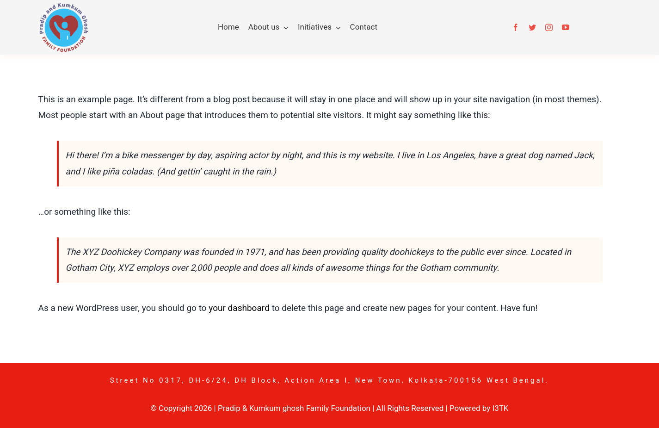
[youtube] (565, 27)
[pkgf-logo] (63, 6)
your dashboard (239, 308)
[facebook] (515, 27)
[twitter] (532, 27)
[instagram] (549, 27)
